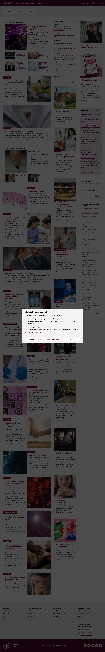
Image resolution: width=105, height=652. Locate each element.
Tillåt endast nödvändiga (34, 339)
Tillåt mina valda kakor (52, 339)
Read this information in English (33, 334)
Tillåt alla (71, 339)
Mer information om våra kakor (33, 332)
